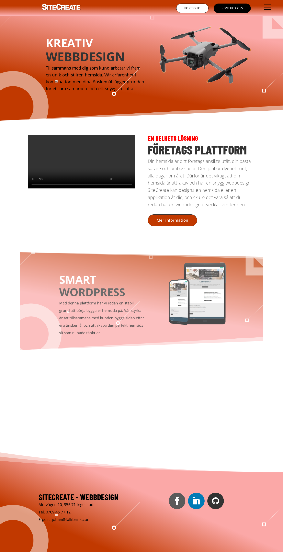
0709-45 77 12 (58, 512)
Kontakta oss (232, 8)
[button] (267, 7)
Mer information (172, 220)
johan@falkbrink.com (71, 519)
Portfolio (192, 8)
